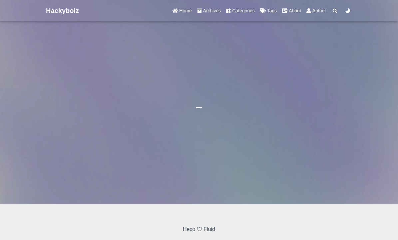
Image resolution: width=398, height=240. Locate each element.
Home (182, 10)
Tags (268, 10)
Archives (209, 10)
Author (316, 10)
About (291, 10)
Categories (240, 10)
